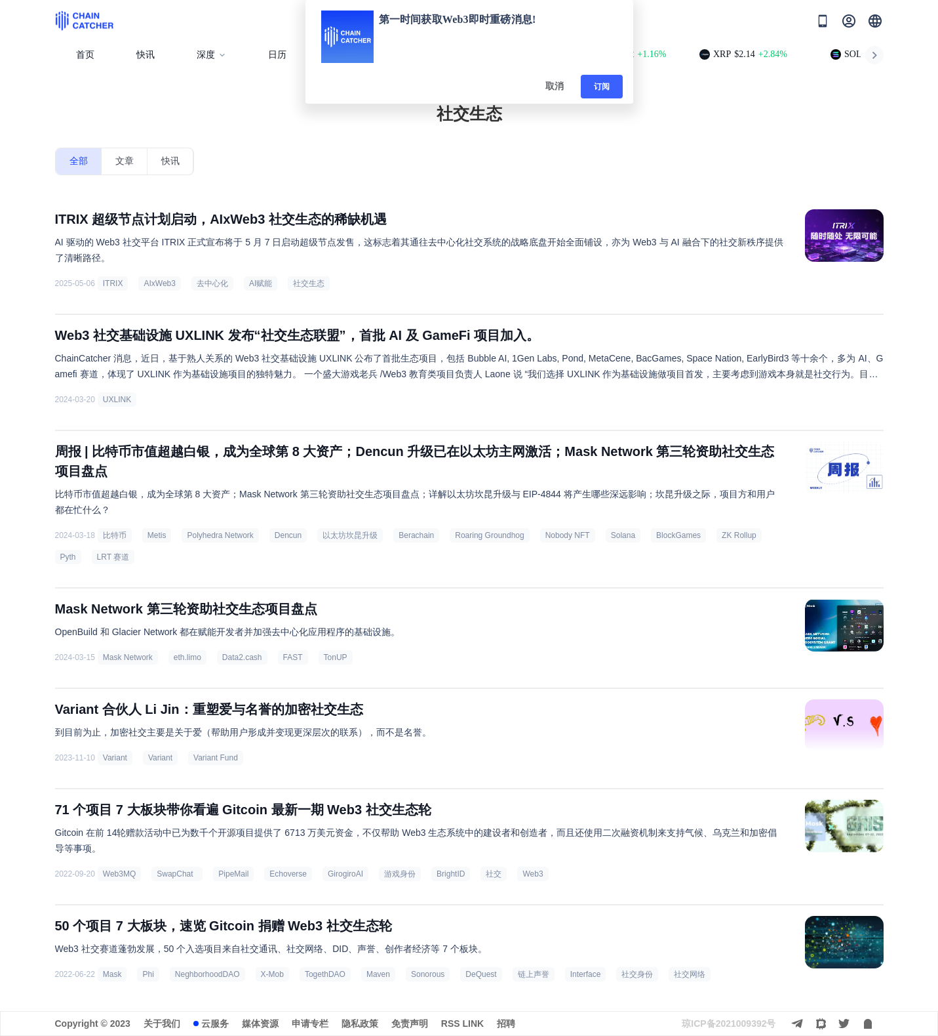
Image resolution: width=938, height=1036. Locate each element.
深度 (211, 55)
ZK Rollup (739, 535)
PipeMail (233, 874)
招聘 (506, 1023)
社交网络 (689, 974)
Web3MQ (119, 874)
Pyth (68, 557)
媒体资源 (260, 1023)
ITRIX (113, 283)
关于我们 (162, 1023)
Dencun (288, 535)
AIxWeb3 (159, 283)
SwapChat (177, 874)
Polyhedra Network (220, 535)
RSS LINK (462, 1023)
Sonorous (427, 974)
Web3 (532, 874)
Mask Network (128, 657)
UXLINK (117, 399)
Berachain (416, 535)
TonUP (335, 657)
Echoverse (288, 874)
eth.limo (187, 657)
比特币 (115, 535)
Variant (115, 757)
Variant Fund (215, 757)
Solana (623, 535)
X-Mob (272, 974)
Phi (147, 974)
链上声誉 (533, 974)
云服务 (215, 1023)
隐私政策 (360, 1023)
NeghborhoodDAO (207, 974)
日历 (277, 55)
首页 (85, 55)
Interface (585, 974)
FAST (293, 657)
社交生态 (308, 283)
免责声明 (409, 1023)
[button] (875, 21)
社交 (493, 874)
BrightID (451, 874)
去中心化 (212, 283)
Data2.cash (242, 657)
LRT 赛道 (113, 557)
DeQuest (480, 974)
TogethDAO (325, 974)
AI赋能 (260, 283)
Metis (156, 535)
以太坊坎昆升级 (350, 535)
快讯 (145, 55)
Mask (112, 974)
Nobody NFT (567, 535)
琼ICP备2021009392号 (728, 1023)
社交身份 (637, 974)
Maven (378, 974)
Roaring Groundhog (489, 535)
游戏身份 (400, 874)
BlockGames (678, 535)
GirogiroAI (345, 874)
